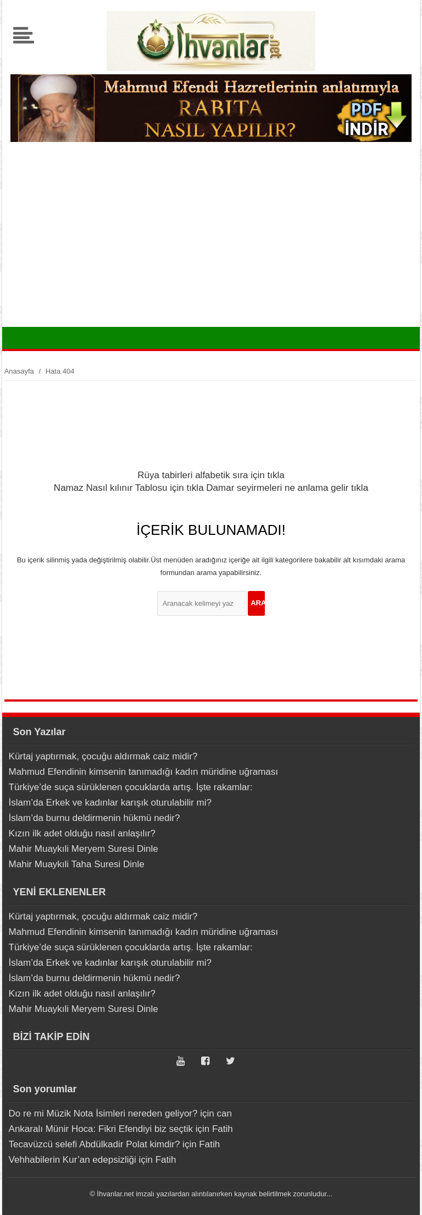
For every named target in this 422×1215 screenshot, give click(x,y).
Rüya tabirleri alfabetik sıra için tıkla (210, 475)
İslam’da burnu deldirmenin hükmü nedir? (94, 818)
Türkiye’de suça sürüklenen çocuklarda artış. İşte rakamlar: (131, 787)
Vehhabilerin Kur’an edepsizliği (72, 1159)
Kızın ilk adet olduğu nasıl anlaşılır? (82, 833)
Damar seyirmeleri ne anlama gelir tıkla (287, 488)
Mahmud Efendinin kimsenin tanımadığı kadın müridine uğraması (143, 772)
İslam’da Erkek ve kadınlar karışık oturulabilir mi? (110, 802)
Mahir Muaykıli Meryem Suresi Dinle (83, 849)
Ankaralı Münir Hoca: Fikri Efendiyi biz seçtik (101, 1129)
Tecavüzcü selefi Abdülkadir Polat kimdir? (94, 1144)
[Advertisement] (211, 244)
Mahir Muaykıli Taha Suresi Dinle (77, 864)
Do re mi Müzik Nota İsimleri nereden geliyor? (103, 1113)
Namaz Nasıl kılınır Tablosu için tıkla (129, 488)
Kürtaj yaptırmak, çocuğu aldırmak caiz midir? (103, 756)
